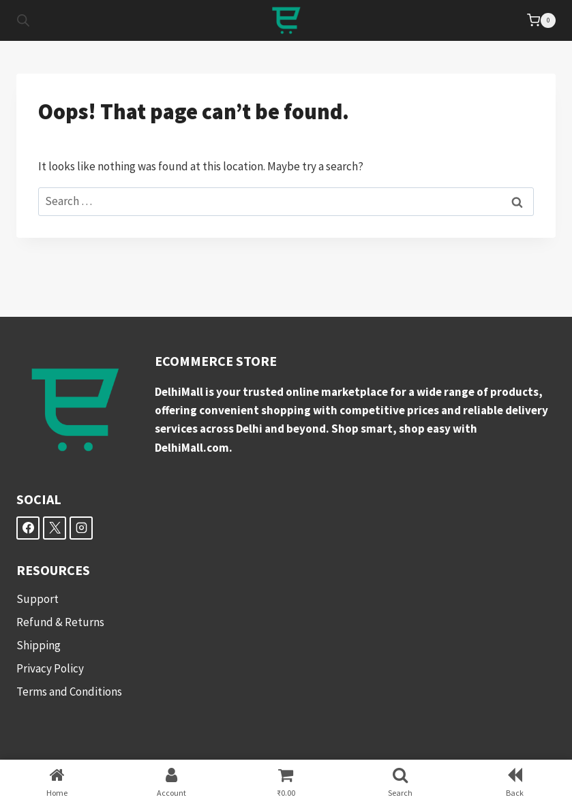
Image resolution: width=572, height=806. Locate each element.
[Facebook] (28, 528)
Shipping (38, 645)
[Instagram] (81, 528)
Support (37, 598)
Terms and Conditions (69, 691)
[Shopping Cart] (541, 20)
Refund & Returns (60, 622)
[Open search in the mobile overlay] (23, 20)
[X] (54, 528)
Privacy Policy (50, 668)
